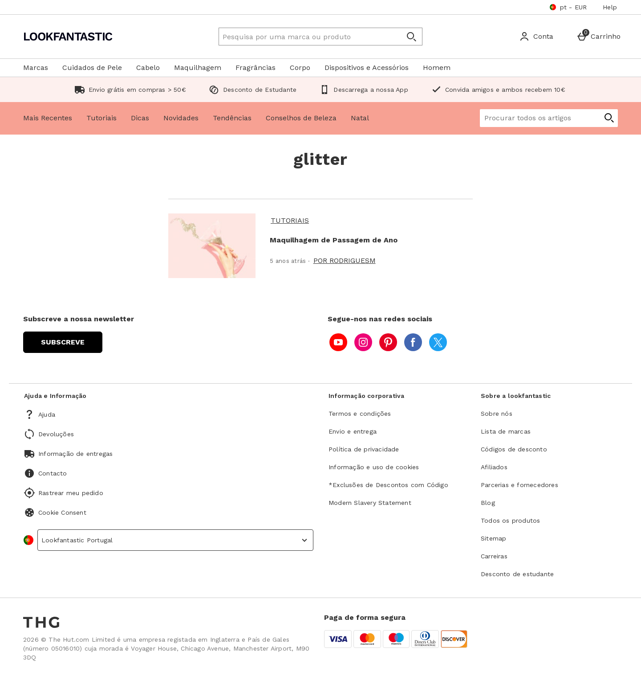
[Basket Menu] (598, 36)
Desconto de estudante (517, 574)
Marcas (35, 67)
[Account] (536, 36)
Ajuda (46, 414)
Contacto (52, 473)
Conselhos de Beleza (301, 118)
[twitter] (438, 342)
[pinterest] (388, 342)
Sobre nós (496, 413)
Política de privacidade (364, 449)
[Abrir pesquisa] (411, 36)
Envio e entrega (353, 431)
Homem (436, 67)
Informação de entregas (75, 453)
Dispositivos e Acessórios (367, 67)
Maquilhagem (197, 67)
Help (610, 7)
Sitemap (493, 538)
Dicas (140, 118)
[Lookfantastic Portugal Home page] (100, 36)
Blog (488, 502)
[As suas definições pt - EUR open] (568, 7)
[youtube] (338, 342)
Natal (360, 118)
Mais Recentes (47, 118)
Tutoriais (101, 118)
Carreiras (494, 556)
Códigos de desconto (514, 449)
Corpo (300, 67)
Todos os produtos (510, 520)
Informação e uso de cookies (374, 467)
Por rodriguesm (344, 260)
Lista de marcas (506, 431)
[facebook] (413, 342)
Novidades (181, 118)
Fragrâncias (255, 67)
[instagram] (363, 342)
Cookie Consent (62, 512)
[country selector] (175, 540)
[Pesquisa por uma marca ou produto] (302, 36)
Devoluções (56, 434)
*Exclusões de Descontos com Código (388, 484)
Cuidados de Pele (92, 67)
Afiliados (494, 467)
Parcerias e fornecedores (519, 484)
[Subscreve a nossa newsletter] (63, 342)
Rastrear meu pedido (70, 492)
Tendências (232, 118)
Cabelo (148, 67)
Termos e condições (360, 413)
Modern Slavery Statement (370, 502)
